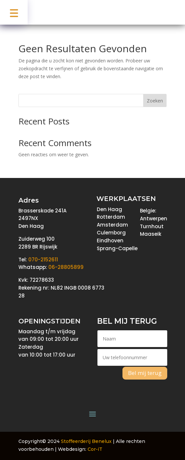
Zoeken (155, 101)
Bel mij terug (145, 373)
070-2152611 (43, 259)
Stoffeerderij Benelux (86, 441)
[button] (14, 12)
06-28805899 (66, 267)
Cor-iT (95, 449)
